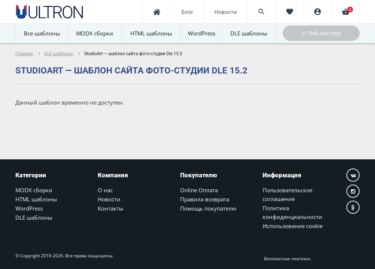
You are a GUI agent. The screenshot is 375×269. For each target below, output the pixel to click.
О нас (105, 190)
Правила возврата (204, 199)
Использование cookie (293, 226)
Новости (109, 199)
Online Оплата (199, 190)
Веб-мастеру (321, 33)
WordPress (29, 208)
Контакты (110, 208)
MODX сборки (33, 190)
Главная (24, 53)
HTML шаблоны (36, 199)
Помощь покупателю (208, 208)
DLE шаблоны (58, 53)
